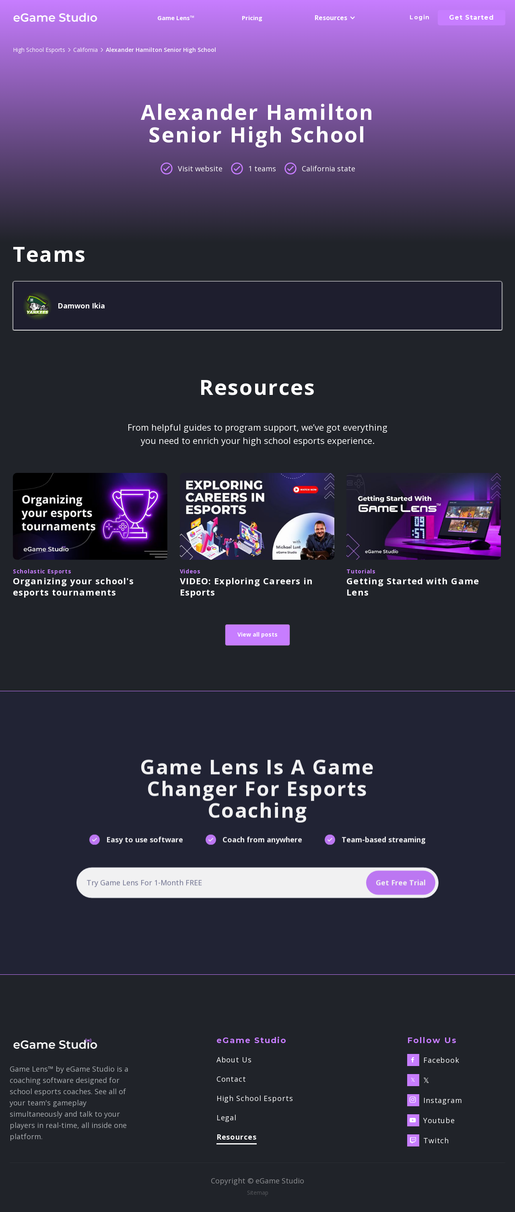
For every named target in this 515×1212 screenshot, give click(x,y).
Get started (471, 17)
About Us (234, 1060)
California (85, 49)
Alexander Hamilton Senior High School (161, 49)
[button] (334, 17)
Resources (236, 1137)
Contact (231, 1079)
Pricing (252, 18)
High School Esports (39, 49)
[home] (55, 18)
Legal (226, 1117)
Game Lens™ (176, 18)
